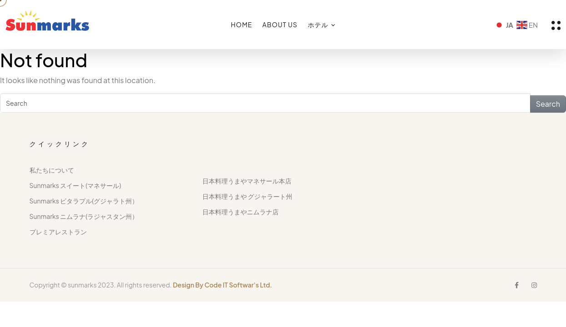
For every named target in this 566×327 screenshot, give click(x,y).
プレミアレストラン (58, 232)
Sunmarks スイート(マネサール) (75, 185)
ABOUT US (279, 24)
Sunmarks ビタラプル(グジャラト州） (84, 201)
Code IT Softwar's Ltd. (238, 285)
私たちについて (52, 170)
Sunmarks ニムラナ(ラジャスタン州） (84, 216)
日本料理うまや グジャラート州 (247, 196)
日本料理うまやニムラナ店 (240, 212)
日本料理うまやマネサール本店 (246, 181)
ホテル (318, 24)
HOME (241, 24)
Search (548, 104)
